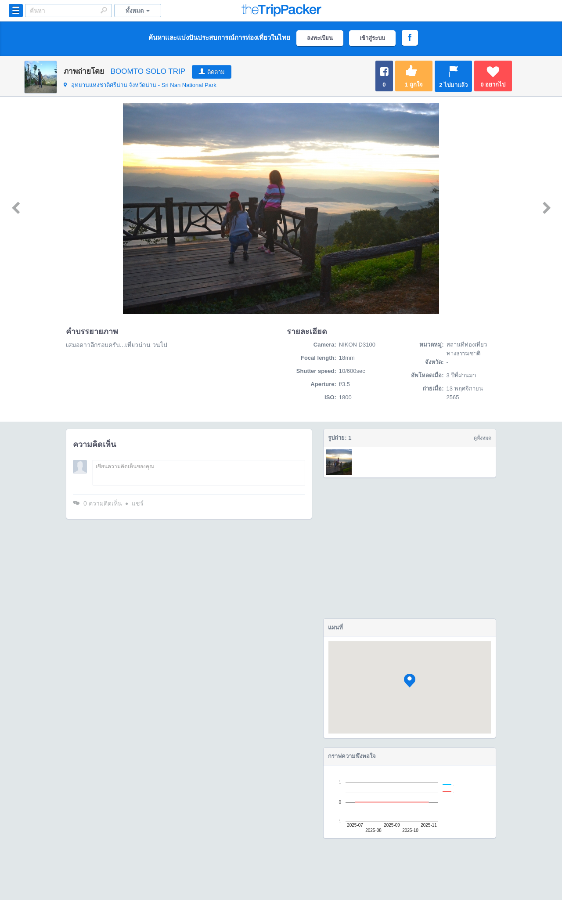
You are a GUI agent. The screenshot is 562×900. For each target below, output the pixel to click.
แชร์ (138, 503)
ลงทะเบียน (320, 38)
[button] (409, 680)
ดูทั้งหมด (482, 438)
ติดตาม (216, 72)
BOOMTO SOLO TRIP (148, 71)
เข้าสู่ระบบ (372, 38)
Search (104, 10)
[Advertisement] (409, 548)
